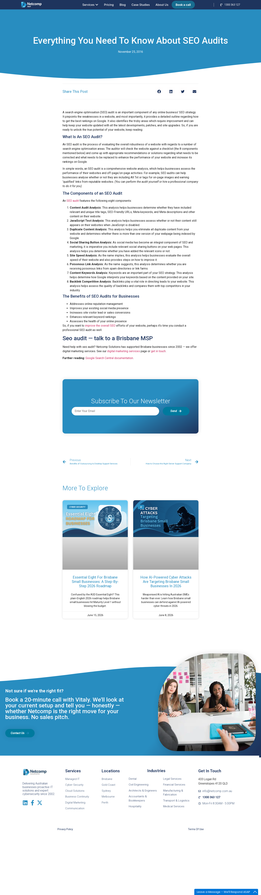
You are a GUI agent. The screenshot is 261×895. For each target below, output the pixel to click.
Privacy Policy (65, 829)
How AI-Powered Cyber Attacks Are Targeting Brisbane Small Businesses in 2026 (165, 581)
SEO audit (73, 200)
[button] (159, 91)
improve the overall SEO (100, 325)
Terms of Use (196, 829)
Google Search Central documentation (109, 358)
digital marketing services (123, 351)
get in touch (158, 351)
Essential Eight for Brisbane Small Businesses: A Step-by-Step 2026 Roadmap (95, 581)
